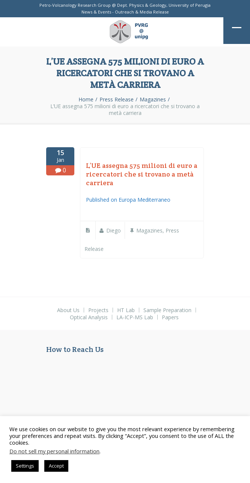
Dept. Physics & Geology (141, 5)
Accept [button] (56, 465)
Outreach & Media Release (142, 12)
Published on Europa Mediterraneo (128, 199)
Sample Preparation (167, 310)
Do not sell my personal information (54, 451)
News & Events (96, 12)
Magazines (153, 99)
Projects (98, 310)
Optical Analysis (89, 317)
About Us (68, 310)
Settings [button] (25, 465)
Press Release (116, 99)
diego (113, 230)
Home (85, 99)
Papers (170, 317)
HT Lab (126, 310)
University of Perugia (190, 5)
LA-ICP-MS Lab (134, 317)
